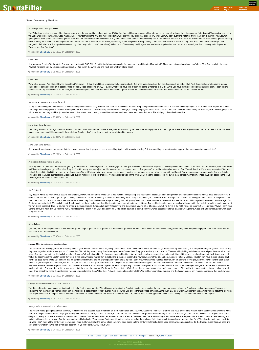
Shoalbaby (45, 52)
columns (243, 7)
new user (243, 10)
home (216, 7)
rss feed (133, 336)
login (226, 10)
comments (228, 7)
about (216, 10)
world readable (165, 336)
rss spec (142, 336)
